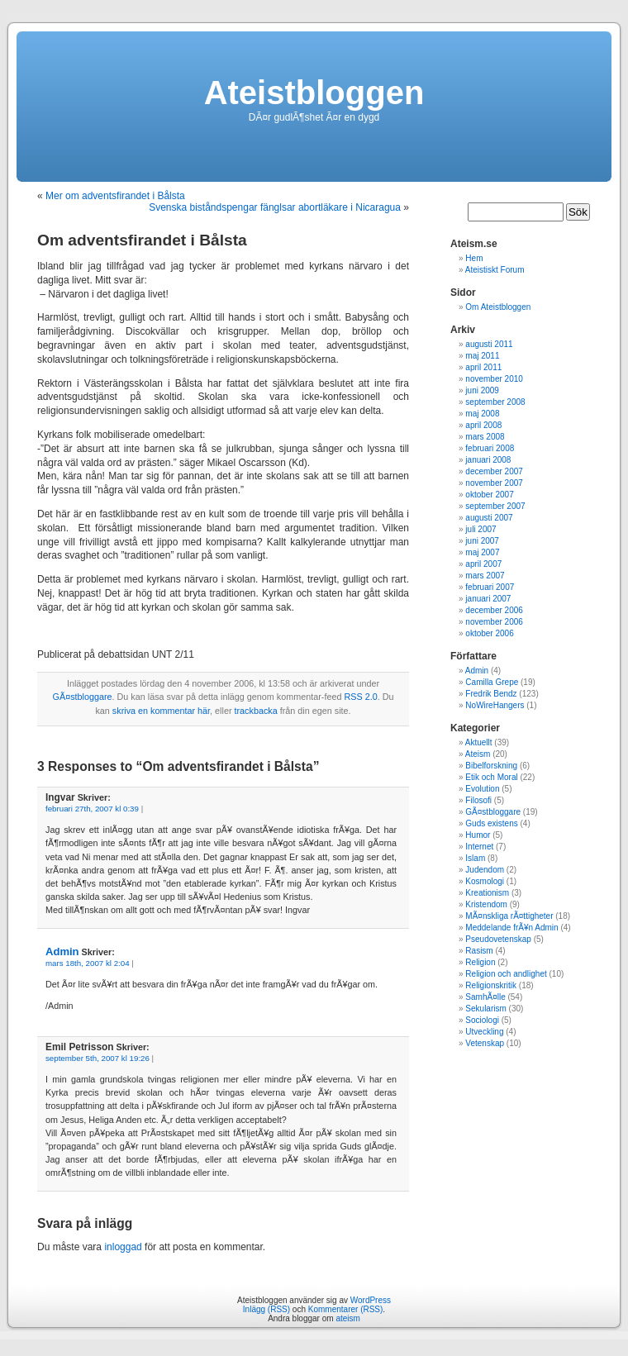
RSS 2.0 (360, 697)
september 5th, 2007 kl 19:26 (97, 1058)
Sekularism (485, 1008)
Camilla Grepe (491, 682)
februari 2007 (489, 587)
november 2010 (494, 378)
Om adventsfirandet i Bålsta (142, 240)
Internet (479, 846)
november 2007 (494, 483)
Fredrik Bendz (490, 693)
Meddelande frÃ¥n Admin (511, 927)
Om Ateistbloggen (497, 307)
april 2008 (483, 425)
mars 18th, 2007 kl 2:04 (87, 963)
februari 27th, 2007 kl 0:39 (92, 808)
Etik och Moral (491, 777)
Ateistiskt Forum (495, 269)
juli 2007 (480, 529)
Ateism (478, 754)
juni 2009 (482, 390)
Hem (474, 258)
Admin (62, 951)
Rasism (478, 950)
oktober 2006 (489, 633)
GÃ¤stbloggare (82, 697)
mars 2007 (484, 575)
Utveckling (484, 1031)
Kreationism (487, 892)
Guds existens (491, 823)
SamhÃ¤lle (485, 997)
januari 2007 (488, 598)
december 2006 (494, 610)
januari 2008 (488, 459)
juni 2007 (482, 540)
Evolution (482, 788)
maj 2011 (482, 355)
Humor (477, 835)
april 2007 (483, 564)
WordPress (370, 1300)
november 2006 (494, 621)
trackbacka (255, 711)
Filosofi (478, 800)
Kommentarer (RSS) (345, 1309)
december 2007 (494, 471)
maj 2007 (482, 552)
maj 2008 (482, 413)
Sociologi (482, 1020)
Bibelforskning (491, 765)
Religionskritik (490, 985)
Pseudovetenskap (498, 939)
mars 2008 (484, 436)
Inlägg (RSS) (266, 1309)
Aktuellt (478, 742)
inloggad (122, 1247)
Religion (480, 962)
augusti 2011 (488, 344)
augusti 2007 (488, 517)
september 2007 (495, 506)
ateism (347, 1318)
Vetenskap (484, 1043)
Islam (475, 858)
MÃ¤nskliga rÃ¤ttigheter (509, 916)
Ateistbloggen (314, 92)
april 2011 (483, 367)
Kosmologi (484, 881)
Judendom (484, 869)
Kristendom (486, 904)
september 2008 (495, 402)
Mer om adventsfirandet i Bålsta (115, 196)
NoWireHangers (494, 705)
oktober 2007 (489, 494)
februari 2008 (489, 448)
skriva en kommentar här (161, 711)
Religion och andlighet (505, 973)
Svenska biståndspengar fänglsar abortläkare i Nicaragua (275, 207)
